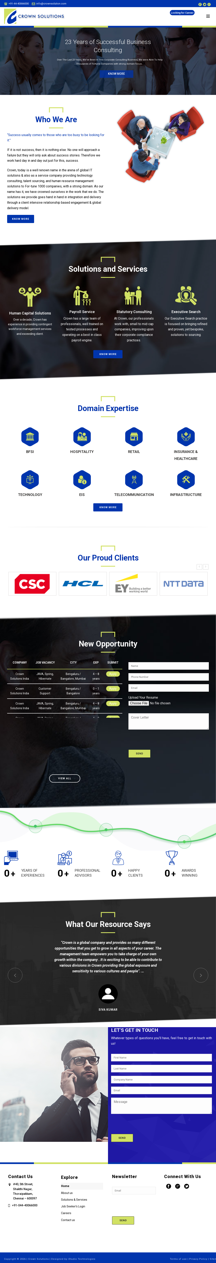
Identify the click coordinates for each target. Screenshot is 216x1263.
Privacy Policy (198, 1259)
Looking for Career (182, 12)
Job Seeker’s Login (73, 1206)
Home (65, 1186)
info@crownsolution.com (51, 3)
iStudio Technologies (81, 1259)
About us (67, 1193)
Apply (113, 674)
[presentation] (159, 737)
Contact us (68, 1220)
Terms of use (178, 1259)
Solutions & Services (74, 1199)
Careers (66, 1213)
